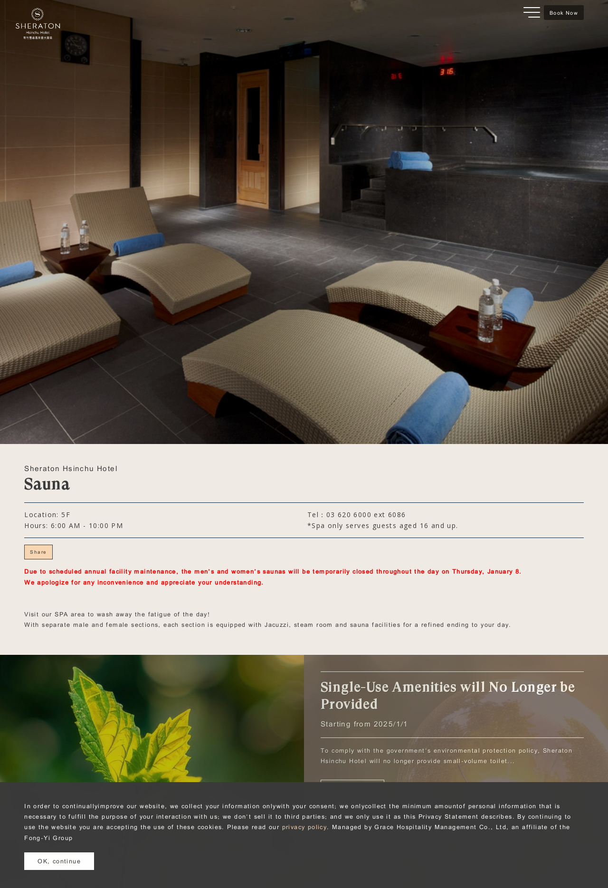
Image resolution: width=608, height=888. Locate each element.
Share (38, 552)
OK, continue (59, 861)
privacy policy (304, 827)
